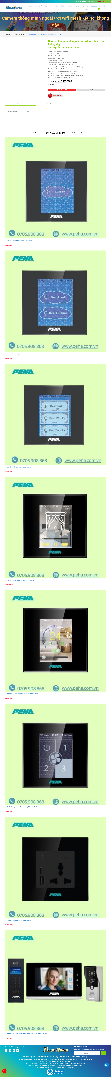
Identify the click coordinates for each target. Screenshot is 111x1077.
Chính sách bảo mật (85, 1059)
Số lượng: (51, 84)
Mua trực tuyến (92, 1)
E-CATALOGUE (92, 6)
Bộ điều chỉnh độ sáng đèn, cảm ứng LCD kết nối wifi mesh (21, 693)
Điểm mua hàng (62, 90)
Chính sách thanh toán (25, 1059)
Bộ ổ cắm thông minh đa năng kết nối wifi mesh (18, 920)
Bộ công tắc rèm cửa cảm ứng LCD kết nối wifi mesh (19, 580)
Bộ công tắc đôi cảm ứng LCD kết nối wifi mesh (18, 354)
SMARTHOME (80, 6)
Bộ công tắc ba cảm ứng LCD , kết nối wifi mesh (18, 467)
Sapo (72, 1067)
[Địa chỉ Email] (87, 1053)
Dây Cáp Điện (66, 6)
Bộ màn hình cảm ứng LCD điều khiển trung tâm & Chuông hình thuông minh (26, 1033)
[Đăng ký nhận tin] (103, 1053)
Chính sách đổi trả (71, 1059)
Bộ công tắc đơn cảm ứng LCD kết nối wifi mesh (18, 240)
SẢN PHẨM (54, 6)
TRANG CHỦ (32, 6)
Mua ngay (91, 90)
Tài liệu (78, 1)
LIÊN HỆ (102, 6)
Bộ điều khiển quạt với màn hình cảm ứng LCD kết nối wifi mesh (22, 807)
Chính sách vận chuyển (41, 1059)
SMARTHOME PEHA (19, 34)
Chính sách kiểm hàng (57, 1059)
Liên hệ (84, 1)
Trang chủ (8, 34)
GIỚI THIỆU (43, 6)
